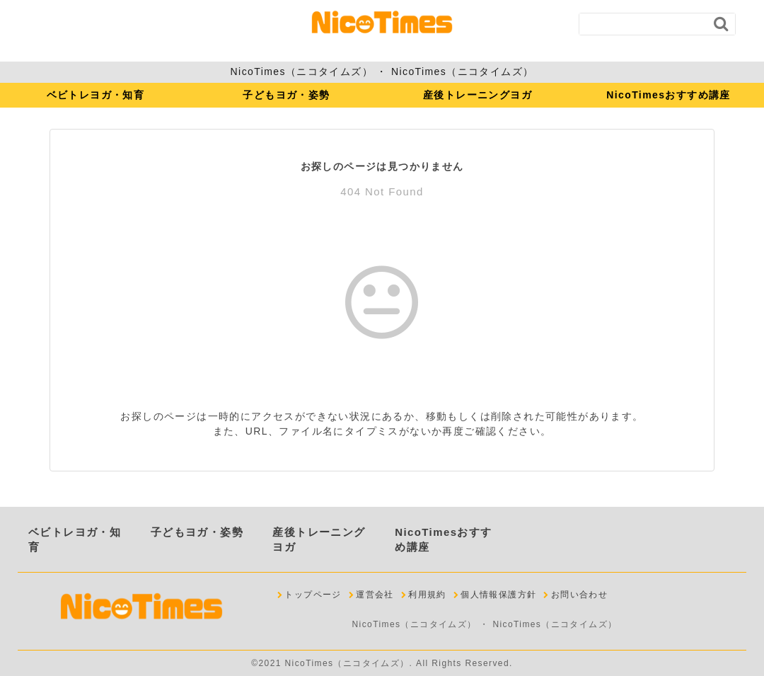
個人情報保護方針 (498, 595)
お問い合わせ (579, 595)
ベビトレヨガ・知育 (96, 95)
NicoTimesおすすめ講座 (668, 95)
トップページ (312, 595)
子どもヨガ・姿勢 (286, 95)
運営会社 (375, 595)
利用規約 (427, 595)
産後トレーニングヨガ (477, 95)
